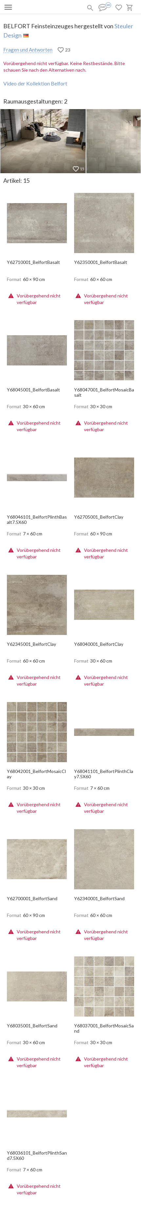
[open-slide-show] (37, 221)
